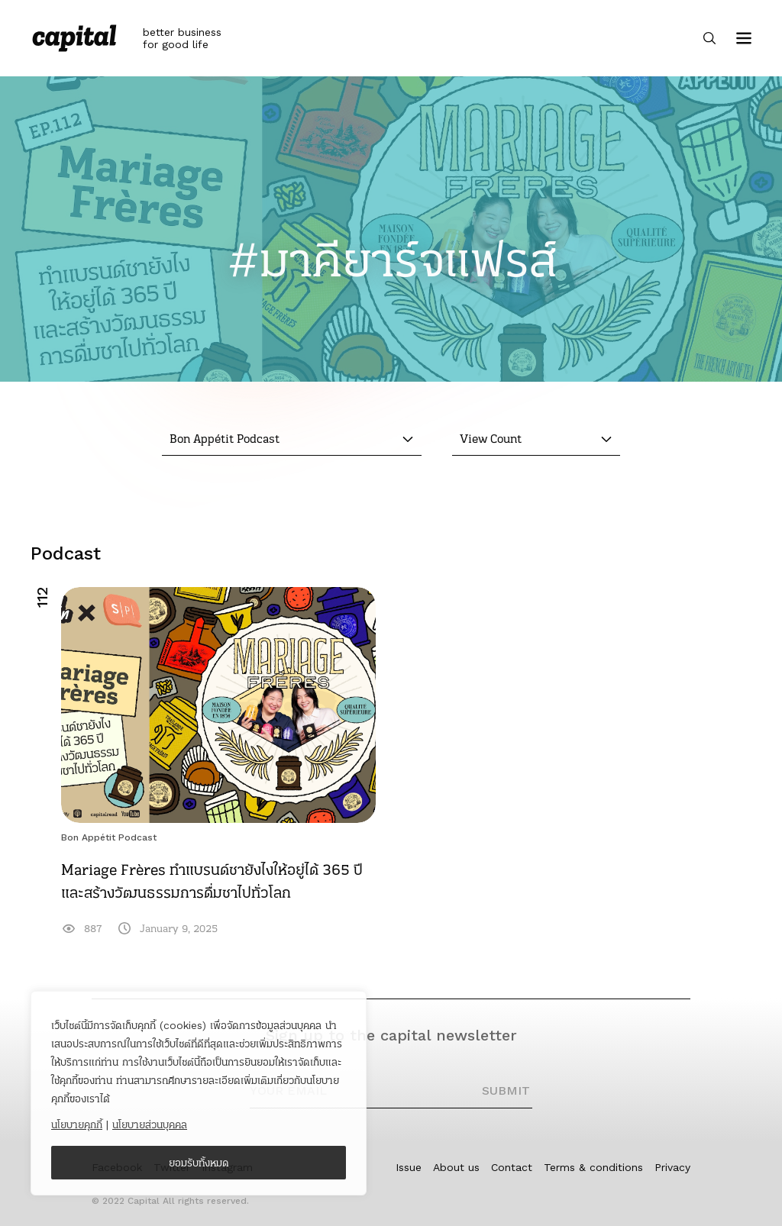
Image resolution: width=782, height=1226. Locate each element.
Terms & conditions (593, 1167)
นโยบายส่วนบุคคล (149, 1124)
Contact (511, 1167)
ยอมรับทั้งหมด (199, 1163)
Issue (409, 1167)
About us (456, 1167)
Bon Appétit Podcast (109, 837)
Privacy (672, 1167)
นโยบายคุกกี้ (76, 1124)
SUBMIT (506, 1090)
